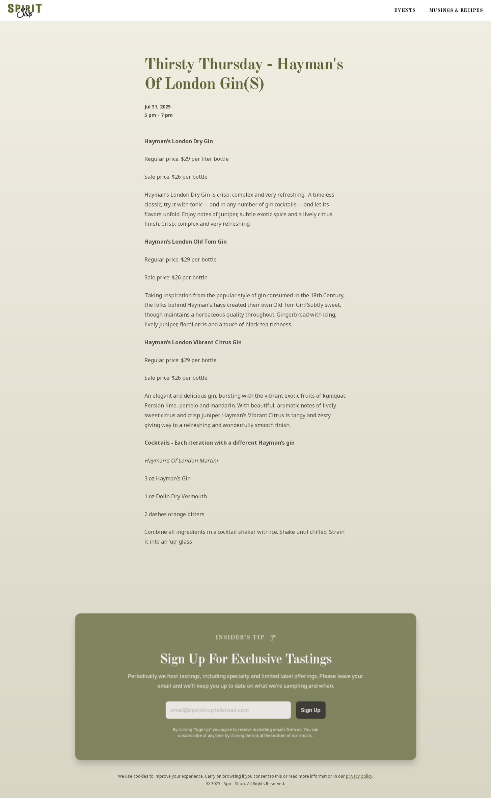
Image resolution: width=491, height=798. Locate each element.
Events (405, 10)
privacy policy (359, 776)
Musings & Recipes (456, 10)
